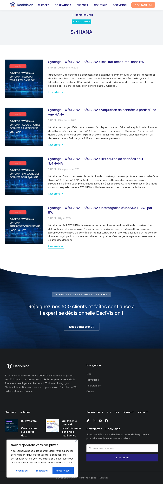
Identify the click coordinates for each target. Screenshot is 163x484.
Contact (103, 477)
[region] (42, 459)
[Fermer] (76, 441)
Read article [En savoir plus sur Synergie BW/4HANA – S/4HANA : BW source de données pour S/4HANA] (56, 193)
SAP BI (52, 67)
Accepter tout (63, 470)
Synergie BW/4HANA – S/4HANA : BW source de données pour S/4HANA (95, 161)
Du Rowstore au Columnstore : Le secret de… (29, 428)
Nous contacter (81, 326)
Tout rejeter (42, 470)
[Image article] (24, 79)
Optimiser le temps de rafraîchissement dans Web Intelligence (72, 428)
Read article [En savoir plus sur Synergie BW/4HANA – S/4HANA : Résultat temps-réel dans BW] (56, 92)
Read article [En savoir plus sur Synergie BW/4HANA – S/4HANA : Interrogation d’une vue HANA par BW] (56, 246)
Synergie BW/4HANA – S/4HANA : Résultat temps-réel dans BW (96, 62)
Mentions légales (87, 477)
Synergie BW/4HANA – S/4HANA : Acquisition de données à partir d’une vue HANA (102, 112)
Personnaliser (21, 470)
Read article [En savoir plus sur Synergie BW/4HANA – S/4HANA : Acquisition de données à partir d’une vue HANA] (56, 144)
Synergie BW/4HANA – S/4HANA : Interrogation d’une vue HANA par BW (100, 210)
